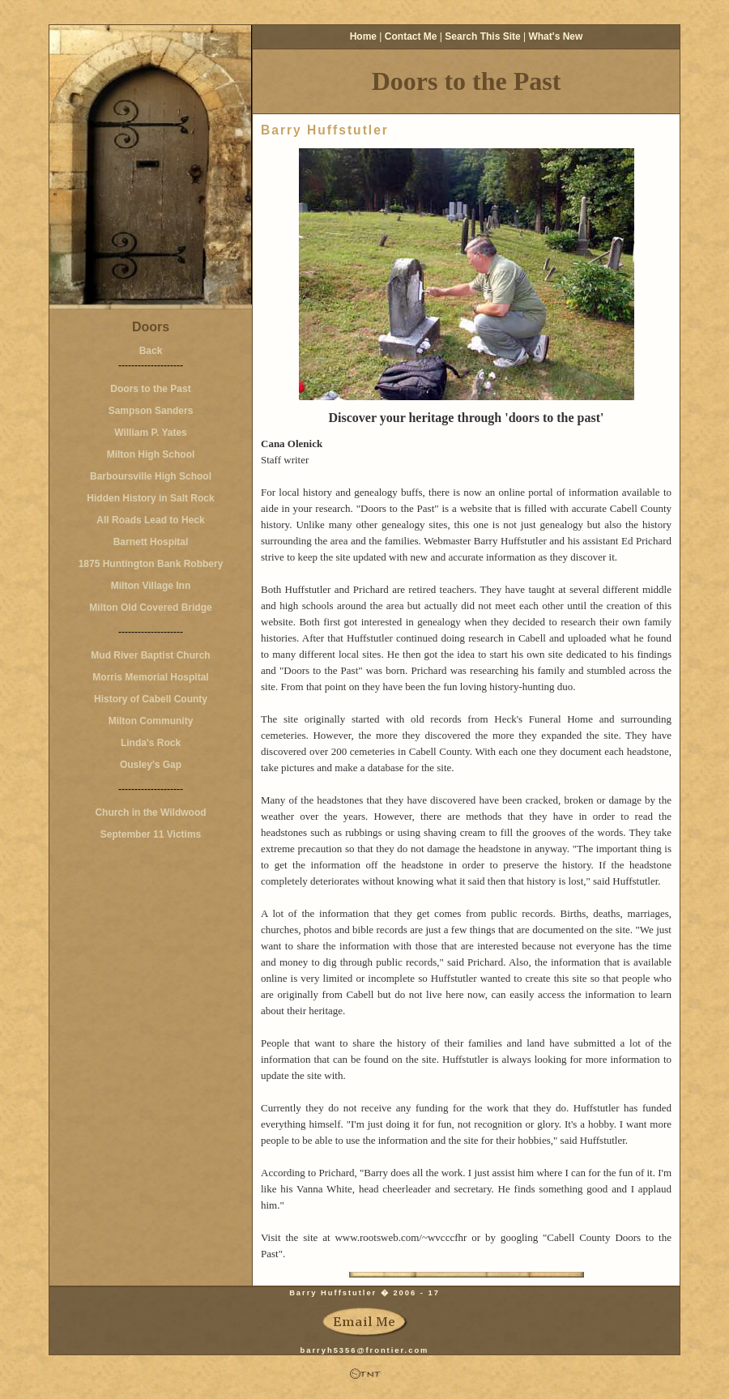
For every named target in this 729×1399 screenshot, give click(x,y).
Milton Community (151, 721)
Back (151, 350)
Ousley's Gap (150, 764)
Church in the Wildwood (150, 812)
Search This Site (482, 36)
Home (363, 36)
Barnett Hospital (151, 542)
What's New (555, 36)
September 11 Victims (151, 834)
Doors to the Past (150, 389)
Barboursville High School (150, 476)
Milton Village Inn (150, 585)
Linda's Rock (151, 743)
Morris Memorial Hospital (150, 677)
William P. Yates (150, 432)
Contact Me (411, 36)
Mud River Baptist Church (150, 655)
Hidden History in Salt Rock (150, 498)
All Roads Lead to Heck (150, 520)
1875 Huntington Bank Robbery (151, 563)
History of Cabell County (150, 699)
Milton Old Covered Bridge (150, 607)
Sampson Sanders (151, 410)
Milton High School (151, 454)
